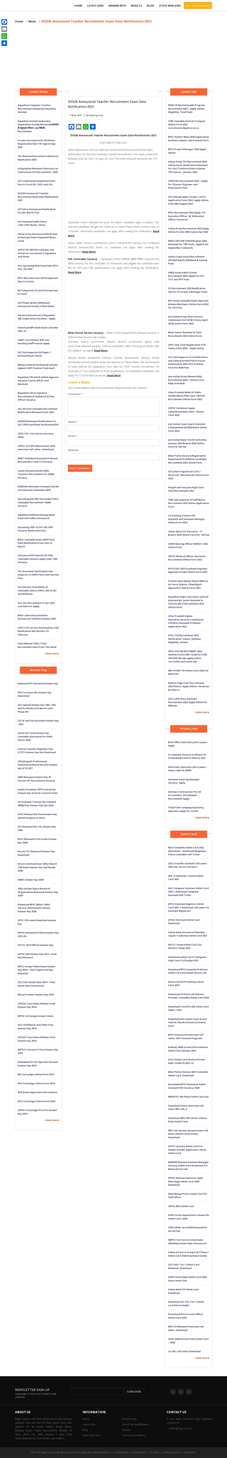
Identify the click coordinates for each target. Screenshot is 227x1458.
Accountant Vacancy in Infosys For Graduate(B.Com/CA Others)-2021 (187, 756)
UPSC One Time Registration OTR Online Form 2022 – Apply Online (187, 346)
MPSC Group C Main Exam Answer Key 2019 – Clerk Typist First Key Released (37, 970)
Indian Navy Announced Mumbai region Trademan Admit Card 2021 (187, 934)
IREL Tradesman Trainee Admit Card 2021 (185, 877)
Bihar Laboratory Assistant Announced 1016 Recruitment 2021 (37, 617)
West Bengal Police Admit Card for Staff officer (187, 1195)
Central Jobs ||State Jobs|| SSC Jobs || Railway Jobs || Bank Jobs (155, 1452)
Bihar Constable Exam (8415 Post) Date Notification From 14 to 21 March (36, 543)
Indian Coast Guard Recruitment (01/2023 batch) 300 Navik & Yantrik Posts (187, 260)
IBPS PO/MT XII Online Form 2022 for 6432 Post (188, 672)
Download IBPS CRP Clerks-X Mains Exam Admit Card (187, 1119)
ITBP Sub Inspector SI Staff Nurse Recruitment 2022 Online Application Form (188, 503)
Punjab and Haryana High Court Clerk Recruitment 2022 (186, 489)
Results (136, 5)
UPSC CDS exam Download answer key (37, 922)
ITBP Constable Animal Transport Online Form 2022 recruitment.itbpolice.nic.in (186, 124)
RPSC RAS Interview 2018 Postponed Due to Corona (38, 279)
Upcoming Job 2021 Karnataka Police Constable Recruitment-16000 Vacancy (38, 502)
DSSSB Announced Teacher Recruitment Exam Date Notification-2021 (38, 197)
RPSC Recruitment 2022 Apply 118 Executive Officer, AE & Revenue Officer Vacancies (186, 216)
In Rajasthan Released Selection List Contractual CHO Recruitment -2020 (38, 170)
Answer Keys (117, 5)
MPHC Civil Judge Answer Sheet (35, 1016)
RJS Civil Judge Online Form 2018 (36, 1074)
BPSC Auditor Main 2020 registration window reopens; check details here (188, 138)
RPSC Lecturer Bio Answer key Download (34, 694)
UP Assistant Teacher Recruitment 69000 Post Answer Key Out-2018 (37, 803)
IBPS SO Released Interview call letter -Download (186, 1328)
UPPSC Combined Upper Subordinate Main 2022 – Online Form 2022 (186, 411)
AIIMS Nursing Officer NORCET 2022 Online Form (188, 545)
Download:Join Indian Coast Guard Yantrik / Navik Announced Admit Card (187, 1022)
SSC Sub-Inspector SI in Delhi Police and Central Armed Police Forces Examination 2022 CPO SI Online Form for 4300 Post (188, 362)
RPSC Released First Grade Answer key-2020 (37, 840)
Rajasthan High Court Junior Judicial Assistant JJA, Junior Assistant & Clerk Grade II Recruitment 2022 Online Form (188, 602)
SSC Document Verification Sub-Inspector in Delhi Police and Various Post (38, 575)
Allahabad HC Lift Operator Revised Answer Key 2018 (38, 1063)
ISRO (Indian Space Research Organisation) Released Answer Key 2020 (38, 892)
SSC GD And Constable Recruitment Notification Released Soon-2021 (37, 410)
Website (73, 450)
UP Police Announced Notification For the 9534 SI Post (37, 211)
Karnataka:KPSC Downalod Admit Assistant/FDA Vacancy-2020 (187, 1086)
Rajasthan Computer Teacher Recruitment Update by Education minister (37, 109)
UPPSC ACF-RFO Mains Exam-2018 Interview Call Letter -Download (36, 447)
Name (73, 421)
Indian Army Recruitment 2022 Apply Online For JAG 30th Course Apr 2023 (188, 230)
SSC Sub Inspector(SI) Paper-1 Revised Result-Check (34, 354)
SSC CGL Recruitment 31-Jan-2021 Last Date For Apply (36, 604)
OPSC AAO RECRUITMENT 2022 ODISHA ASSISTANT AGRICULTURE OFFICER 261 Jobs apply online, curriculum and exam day (187, 656)
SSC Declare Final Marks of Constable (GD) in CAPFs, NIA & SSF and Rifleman (37, 590)
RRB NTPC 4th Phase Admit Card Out (188, 1096)
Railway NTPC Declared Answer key (38, 683)
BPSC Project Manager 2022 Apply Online (187, 151)
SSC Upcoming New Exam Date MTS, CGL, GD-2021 (38, 267)
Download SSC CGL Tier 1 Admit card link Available (186, 1303)
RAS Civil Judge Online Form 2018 (36, 1083)
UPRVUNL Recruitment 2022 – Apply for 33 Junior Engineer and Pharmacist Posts (188, 184)
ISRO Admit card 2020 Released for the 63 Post (187, 1229)
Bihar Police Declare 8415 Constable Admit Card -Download (188, 1073)
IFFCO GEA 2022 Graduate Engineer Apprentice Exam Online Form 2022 (187, 570)
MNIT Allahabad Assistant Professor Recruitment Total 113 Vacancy (38, 460)
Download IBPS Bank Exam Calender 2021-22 (38, 329)
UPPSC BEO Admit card (181, 1206)
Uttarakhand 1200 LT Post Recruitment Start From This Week (37, 645)
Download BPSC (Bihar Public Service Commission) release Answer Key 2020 (34, 908)
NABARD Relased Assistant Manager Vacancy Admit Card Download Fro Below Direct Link (188, 1166)
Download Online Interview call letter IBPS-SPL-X (186, 1107)
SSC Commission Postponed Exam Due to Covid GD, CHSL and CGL (36, 182)
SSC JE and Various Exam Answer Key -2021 (38, 722)
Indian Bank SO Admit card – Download (184, 1291)
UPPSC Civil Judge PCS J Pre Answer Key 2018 (37, 1111)
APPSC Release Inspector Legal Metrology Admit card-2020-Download (185, 1181)
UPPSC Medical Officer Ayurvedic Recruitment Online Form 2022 (187, 558)
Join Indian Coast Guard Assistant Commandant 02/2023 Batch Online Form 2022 (187, 427)
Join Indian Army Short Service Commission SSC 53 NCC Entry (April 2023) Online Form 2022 (188, 320)
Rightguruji (96, 115)
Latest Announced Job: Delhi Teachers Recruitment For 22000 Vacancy (36, 474)
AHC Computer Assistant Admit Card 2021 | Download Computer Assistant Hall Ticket (188, 892)
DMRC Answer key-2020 (31, 879)
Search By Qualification (135, 1424)
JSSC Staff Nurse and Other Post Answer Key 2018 (35, 1026)
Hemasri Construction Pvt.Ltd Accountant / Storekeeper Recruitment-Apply (184, 795)
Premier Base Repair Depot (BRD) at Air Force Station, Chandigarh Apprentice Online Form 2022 (188, 584)
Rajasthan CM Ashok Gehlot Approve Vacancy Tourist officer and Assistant (38, 381)
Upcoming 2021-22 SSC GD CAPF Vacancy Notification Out (35, 529)
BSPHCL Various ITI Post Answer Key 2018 (38, 1051)
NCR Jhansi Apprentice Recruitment (37, 1092)
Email (72, 436)
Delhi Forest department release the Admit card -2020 (188, 1216)
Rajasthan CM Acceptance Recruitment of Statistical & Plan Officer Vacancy (36, 396)
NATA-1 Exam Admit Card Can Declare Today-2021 (185, 946)
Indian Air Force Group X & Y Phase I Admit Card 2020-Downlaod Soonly (188, 1254)
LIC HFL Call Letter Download (184, 1351)
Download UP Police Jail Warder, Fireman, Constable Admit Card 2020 (188, 996)
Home (78, 5)
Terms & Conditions (133, 1435)
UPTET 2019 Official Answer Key (35, 945)
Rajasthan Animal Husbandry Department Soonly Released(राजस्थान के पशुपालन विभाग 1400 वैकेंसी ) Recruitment (38, 126)
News (32, 21)
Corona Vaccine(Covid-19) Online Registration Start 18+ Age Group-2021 (37, 144)
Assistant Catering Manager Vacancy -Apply (184, 781)
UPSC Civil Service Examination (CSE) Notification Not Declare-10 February (38, 631)
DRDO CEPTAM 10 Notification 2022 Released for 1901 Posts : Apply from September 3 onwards (188, 244)
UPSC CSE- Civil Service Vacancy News (36, 435)
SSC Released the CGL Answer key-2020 (37, 828)
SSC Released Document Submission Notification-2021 (38, 157)
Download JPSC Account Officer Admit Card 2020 (185, 1316)
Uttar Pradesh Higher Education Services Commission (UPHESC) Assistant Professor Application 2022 (186, 621)
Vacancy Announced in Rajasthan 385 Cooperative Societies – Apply (36, 317)
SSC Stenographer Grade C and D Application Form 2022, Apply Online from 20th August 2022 (188, 200)
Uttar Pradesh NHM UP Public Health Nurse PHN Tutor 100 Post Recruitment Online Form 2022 (186, 396)
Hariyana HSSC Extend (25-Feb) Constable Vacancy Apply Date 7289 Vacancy (37, 559)
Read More (89, 251)
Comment (75, 394)
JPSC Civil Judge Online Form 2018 (36, 1101)
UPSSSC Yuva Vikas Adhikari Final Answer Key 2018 (36, 1005)
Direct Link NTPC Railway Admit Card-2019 (186, 983)
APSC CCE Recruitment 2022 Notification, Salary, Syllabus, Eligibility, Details (184, 639)
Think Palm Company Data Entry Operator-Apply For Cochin (186, 809)
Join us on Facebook (198, 5)
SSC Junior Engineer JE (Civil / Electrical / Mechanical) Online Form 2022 (188, 475)
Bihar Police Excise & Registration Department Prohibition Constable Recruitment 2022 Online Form (187, 459)
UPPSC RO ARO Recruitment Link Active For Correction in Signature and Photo (37, 253)
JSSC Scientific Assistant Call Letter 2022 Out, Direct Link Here (187, 865)
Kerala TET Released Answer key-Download (37, 853)
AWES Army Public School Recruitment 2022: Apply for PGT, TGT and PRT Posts (186, 276)
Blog (150, 5)
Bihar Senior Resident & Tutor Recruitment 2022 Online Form (185, 334)
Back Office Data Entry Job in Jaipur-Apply (188, 744)
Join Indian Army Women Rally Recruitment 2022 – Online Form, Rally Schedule (186, 380)
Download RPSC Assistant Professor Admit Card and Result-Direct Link (188, 971)
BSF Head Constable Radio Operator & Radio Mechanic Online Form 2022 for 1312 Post (188, 304)
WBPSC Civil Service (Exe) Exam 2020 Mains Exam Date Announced (187, 1241)
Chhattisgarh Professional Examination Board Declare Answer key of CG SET (38, 765)
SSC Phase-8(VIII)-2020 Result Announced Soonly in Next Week (36, 304)
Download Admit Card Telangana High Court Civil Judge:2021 (187, 958)
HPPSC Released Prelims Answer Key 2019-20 (38, 934)
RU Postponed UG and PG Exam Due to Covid (38, 292)
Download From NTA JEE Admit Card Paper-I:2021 (188, 1008)
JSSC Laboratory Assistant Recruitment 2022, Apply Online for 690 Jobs (187, 702)
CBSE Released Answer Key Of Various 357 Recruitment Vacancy (36, 778)
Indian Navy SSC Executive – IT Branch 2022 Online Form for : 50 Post (188, 533)
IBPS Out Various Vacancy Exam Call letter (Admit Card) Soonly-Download (188, 1134)
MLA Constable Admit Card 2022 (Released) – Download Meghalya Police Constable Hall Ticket (187, 851)
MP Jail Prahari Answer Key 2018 (36, 994)
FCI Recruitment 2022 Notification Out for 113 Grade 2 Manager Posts (187, 290)
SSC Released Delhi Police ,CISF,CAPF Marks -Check (32, 223)
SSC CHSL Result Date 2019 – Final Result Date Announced (36, 984)
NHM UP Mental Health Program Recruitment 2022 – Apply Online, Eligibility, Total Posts (186, 109)
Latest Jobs (95, 5)
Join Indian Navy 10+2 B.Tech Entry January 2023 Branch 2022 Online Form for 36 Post (187, 443)
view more (52, 653)
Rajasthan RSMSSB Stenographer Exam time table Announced (36, 516)
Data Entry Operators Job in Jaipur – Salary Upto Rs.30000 (188, 768)
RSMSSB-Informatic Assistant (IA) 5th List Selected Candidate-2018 (38, 488)
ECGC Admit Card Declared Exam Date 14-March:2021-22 (186, 1061)
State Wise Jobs (170, 5)
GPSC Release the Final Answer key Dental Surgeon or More (37, 816)
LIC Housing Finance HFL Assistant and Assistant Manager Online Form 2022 (186, 519)
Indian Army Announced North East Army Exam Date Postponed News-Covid (37, 237)
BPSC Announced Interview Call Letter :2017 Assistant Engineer (185, 1036)
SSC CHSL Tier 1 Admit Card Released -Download (183, 1266)
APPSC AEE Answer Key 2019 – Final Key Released (37, 955)
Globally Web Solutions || (97, 1452)
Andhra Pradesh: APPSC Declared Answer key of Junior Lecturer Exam (38, 791)
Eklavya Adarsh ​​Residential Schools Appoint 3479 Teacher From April (37, 366)
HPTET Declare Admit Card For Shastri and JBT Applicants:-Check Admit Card (187, 1150)
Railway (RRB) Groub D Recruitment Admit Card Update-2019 (188, 1048)
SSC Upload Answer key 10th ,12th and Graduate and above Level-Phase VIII (37, 708)
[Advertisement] (113, 56)
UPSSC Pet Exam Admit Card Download (184, 921)
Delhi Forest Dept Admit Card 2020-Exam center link (187, 1278)
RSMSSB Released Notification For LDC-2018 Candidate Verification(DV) (38, 423)
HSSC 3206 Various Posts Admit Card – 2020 (188, 1340)
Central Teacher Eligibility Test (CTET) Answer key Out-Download (37, 750)
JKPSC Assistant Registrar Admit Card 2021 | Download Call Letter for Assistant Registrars (188, 907)
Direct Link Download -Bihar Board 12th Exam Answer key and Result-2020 (37, 867)
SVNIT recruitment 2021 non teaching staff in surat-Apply (34, 341)
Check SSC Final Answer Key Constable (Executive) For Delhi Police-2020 (35, 736)
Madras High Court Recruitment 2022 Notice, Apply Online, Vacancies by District (188, 686)
